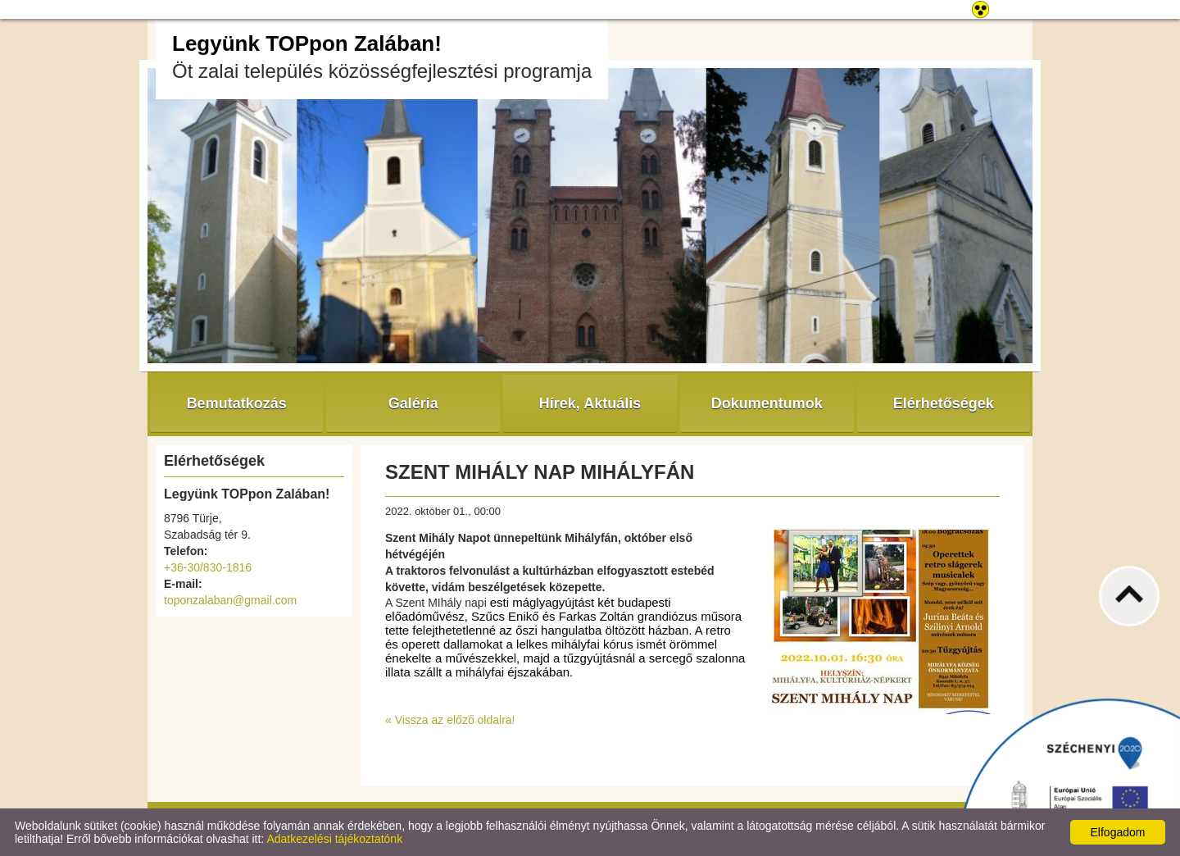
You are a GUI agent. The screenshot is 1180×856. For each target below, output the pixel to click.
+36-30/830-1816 (208, 567)
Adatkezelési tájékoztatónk (334, 838)
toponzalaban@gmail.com (230, 600)
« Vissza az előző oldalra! (450, 719)
